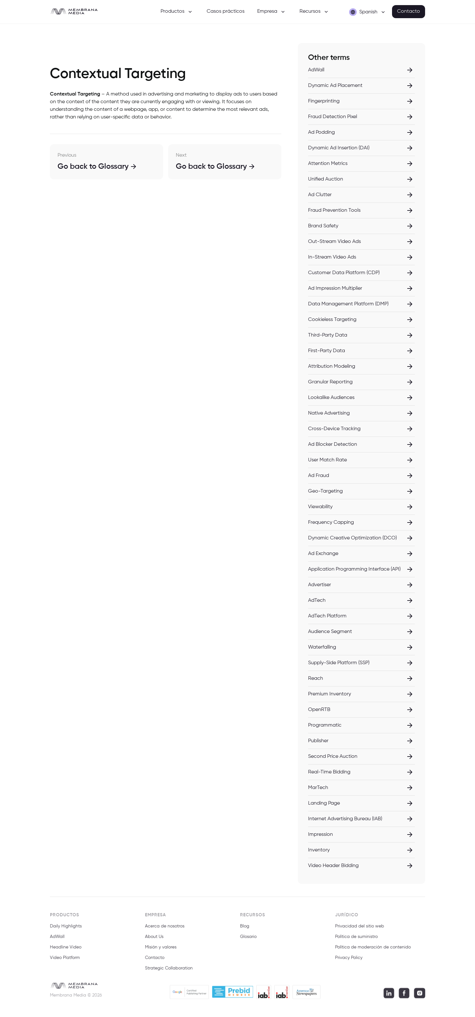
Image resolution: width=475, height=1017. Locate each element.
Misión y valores (160, 951)
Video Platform (65, 961)
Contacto (408, 11)
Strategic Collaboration (169, 971)
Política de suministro (356, 940)
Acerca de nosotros (164, 930)
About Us (154, 940)
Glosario (248, 940)
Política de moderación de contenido (373, 951)
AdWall (57, 940)
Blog (244, 930)
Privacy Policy (348, 961)
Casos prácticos (225, 11)
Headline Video (65, 951)
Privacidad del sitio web (359, 930)
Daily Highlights (66, 930)
